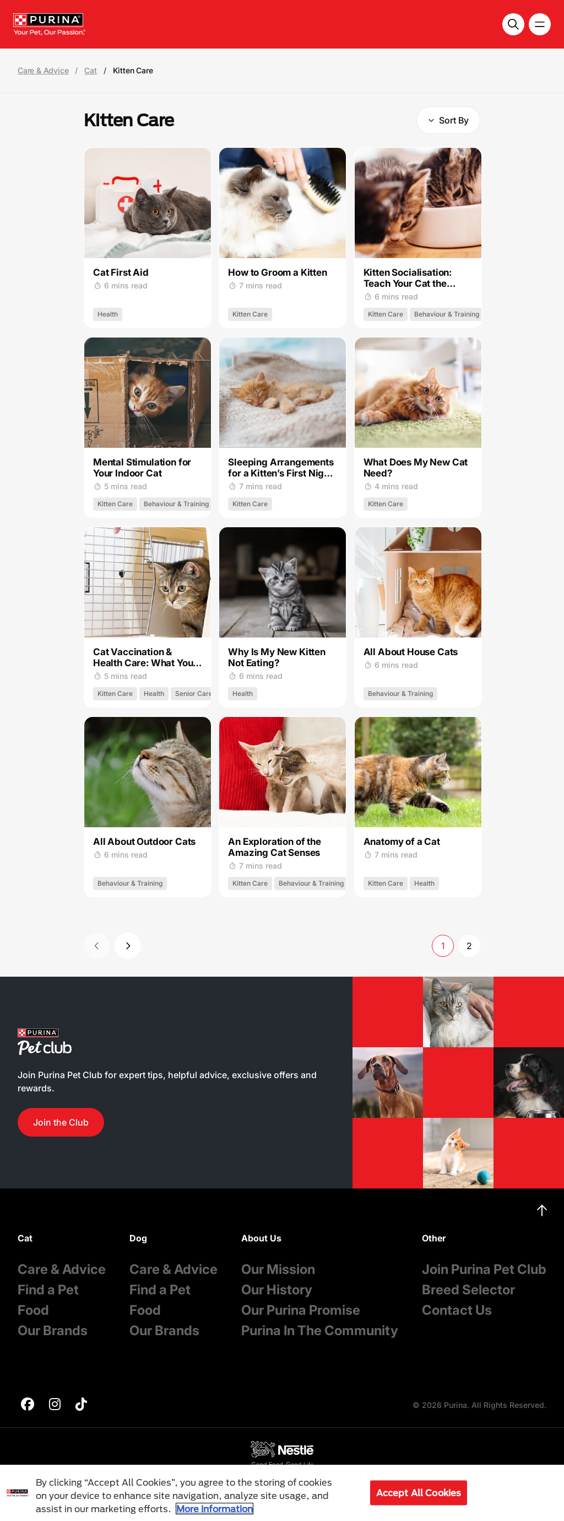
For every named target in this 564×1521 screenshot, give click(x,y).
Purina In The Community (319, 1330)
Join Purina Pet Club (484, 1269)
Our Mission (278, 1269)
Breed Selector (468, 1290)
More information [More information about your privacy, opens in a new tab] (214, 1508)
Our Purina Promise (300, 1310)
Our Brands (53, 1330)
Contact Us (457, 1310)
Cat (90, 70)
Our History (276, 1290)
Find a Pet (48, 1290)
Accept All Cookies (419, 1492)
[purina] (27, 1405)
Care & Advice (43, 70)
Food (33, 1310)
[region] (282, 1493)
